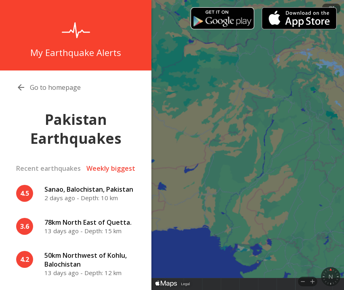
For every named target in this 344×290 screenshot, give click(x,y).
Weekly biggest (110, 168)
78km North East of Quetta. (88, 222)
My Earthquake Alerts (75, 52)
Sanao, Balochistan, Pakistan (88, 189)
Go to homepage (55, 87)
